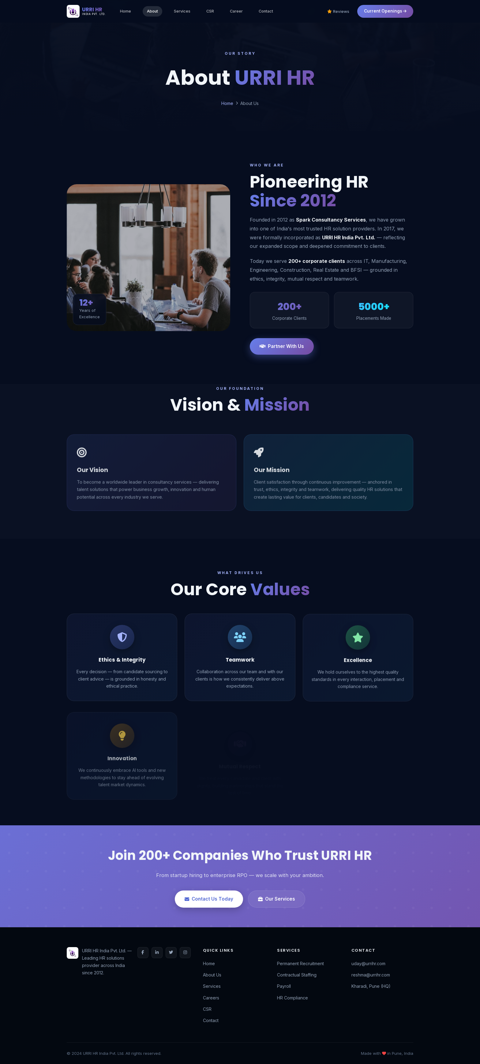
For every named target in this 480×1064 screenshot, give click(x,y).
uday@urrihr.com (368, 963)
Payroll (284, 986)
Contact (266, 11)
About (152, 11)
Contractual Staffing (297, 974)
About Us (212, 974)
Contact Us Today (209, 899)
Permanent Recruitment (300, 963)
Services (182, 11)
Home (125, 11)
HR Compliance (292, 997)
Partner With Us (282, 346)
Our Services (276, 899)
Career (236, 11)
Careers (211, 997)
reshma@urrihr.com (370, 974)
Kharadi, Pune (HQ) (371, 986)
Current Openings (385, 11)
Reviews (338, 11)
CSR (210, 11)
